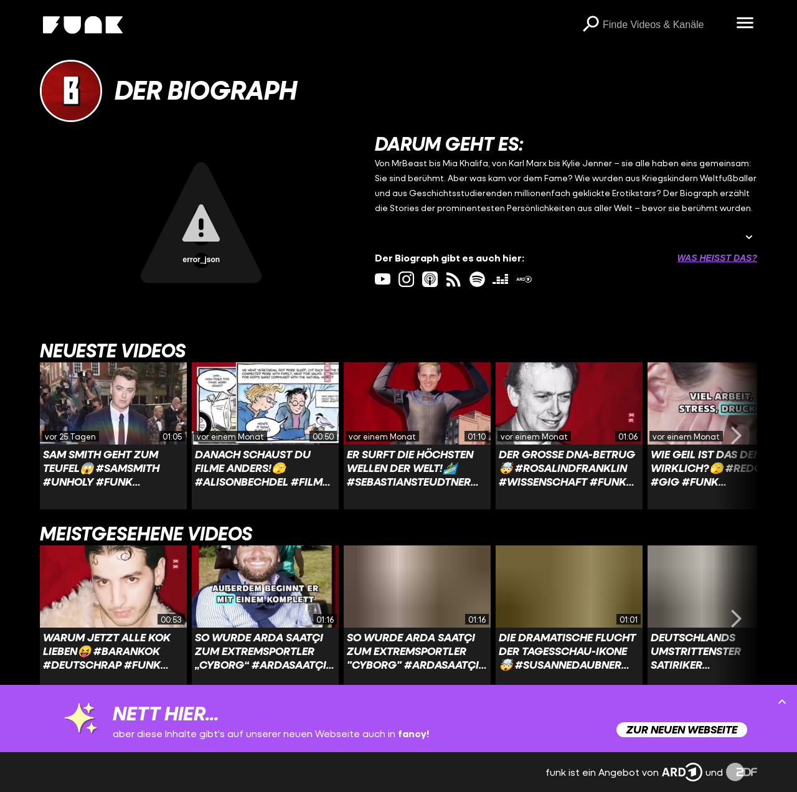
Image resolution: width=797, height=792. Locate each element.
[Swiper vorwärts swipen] (736, 435)
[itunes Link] (430, 279)
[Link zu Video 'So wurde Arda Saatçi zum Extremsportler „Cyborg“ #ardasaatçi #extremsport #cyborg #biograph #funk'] (265, 618)
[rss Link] (453, 279)
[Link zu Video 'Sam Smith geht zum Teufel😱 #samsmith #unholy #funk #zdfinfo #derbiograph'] (113, 435)
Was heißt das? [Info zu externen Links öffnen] (717, 258)
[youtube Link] (382, 279)
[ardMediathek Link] (524, 279)
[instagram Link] (406, 279)
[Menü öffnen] (744, 23)
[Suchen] (590, 25)
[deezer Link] (500, 279)
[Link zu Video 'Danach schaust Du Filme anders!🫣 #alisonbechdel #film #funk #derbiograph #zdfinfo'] (265, 435)
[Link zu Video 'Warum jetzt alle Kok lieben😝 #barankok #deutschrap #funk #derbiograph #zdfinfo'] (113, 618)
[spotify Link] (477, 279)
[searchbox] (665, 25)
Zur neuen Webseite (681, 729)
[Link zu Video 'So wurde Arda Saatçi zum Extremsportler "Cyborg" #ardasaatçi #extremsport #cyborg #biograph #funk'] (417, 618)
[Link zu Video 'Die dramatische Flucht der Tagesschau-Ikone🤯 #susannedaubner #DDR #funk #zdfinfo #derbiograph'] (569, 618)
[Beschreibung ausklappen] (749, 238)
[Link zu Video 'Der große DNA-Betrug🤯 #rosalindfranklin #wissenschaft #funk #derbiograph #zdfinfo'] (569, 435)
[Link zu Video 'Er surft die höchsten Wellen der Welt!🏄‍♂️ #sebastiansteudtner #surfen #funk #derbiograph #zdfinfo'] (417, 435)
